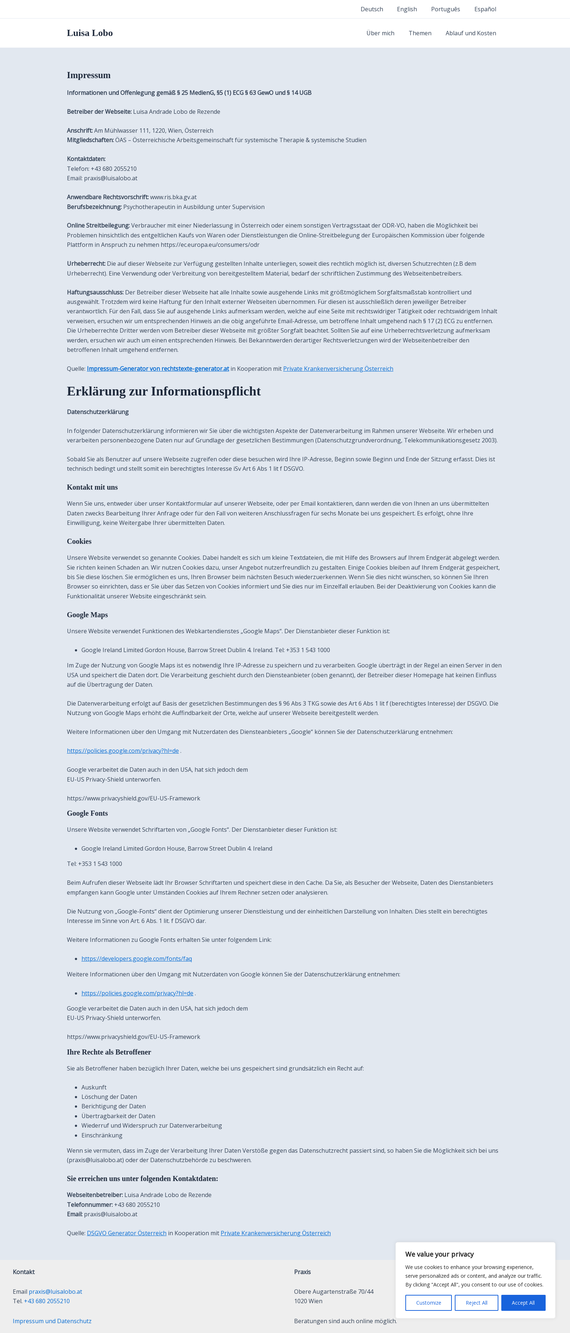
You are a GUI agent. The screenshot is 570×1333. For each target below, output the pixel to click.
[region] (475, 1280)
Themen (423, 33)
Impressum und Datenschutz (52, 1321)
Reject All (476, 1302)
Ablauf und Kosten (472, 33)
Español (486, 9)
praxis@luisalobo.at (55, 1292)
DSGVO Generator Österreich (126, 1233)
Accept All (523, 1302)
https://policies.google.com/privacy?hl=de (123, 751)
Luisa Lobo (90, 33)
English (413, 9)
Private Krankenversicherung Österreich (338, 369)
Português (449, 9)
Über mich (387, 33)
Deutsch (380, 9)
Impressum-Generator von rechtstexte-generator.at (158, 369)
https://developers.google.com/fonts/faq (136, 959)
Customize (428, 1302)
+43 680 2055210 (47, 1301)
